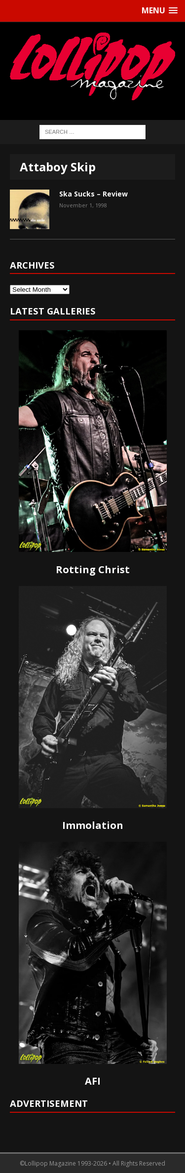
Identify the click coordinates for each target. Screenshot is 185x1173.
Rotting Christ (93, 569)
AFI (93, 1081)
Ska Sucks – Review (93, 193)
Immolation (92, 825)
